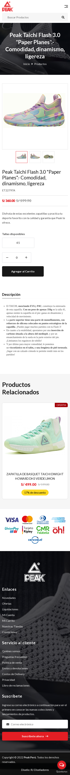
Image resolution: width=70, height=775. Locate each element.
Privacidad (8, 679)
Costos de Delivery (13, 674)
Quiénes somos (11, 651)
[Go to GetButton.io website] (61, 771)
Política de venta (12, 662)
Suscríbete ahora (35, 736)
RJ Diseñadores (40, 769)
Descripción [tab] (11, 294)
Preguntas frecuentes (14, 656)
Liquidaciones (10, 609)
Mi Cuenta (8, 615)
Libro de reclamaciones (16, 685)
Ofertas (6, 603)
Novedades (9, 597)
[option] (21, 157)
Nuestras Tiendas (12, 626)
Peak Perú (30, 757)
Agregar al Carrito (23, 271)
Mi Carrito (8, 620)
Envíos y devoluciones (15, 668)
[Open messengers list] (61, 765)
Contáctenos (9, 632)
